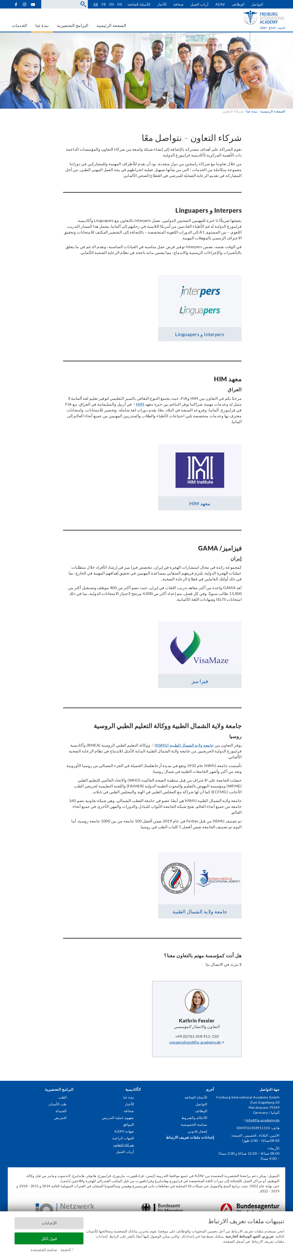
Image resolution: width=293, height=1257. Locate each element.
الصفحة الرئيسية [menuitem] (111, 25)
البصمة (66, 1249)
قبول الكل (49, 1238)
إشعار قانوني (197, 1131)
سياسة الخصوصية (44, 1249)
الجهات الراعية (123, 1138)
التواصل (257, 4)
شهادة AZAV (124, 1131)
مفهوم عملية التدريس (118, 1118)
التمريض (60, 1118)
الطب (62, 1097)
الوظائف (238, 4)
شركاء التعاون (123, 1145)
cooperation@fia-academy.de (196, 1042)
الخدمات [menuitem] (19, 25)
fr (104, 4)
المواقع (128, 1124)
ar (95, 4)
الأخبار (162, 4)
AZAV (220, 4)
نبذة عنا (128, 1097)
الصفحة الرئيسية (272, 111)
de (119, 4)
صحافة (178, 4)
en (111, 4)
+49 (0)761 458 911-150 (197, 1036)
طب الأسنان (58, 1104)
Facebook (16, 4)
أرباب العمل (199, 4)
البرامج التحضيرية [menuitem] (72, 25)
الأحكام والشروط (194, 1118)
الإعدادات (49, 1223)
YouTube (33, 4)
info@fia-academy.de (260, 1120)
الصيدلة (61, 1111)
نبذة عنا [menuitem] (42, 25)
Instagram (24, 4)
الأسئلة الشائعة (138, 4)
